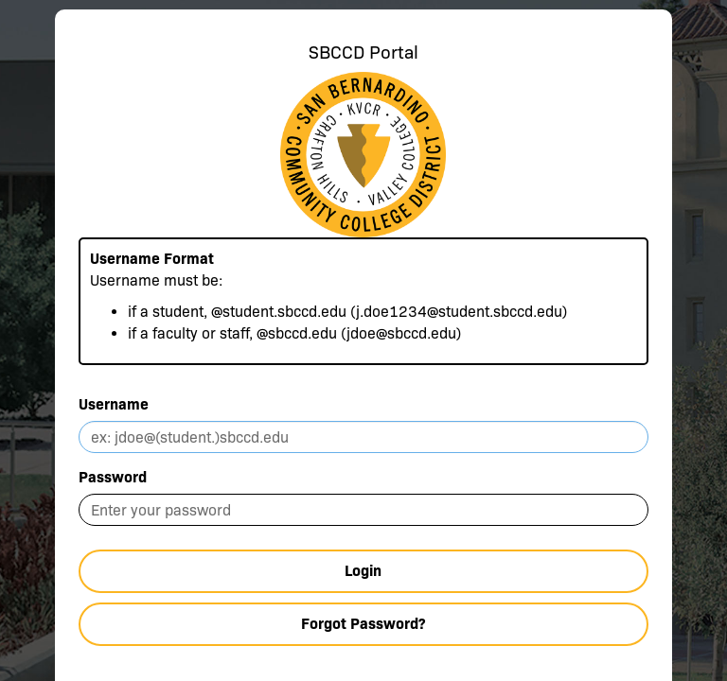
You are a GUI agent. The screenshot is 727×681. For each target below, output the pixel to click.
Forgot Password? (363, 624)
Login (363, 571)
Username (114, 404)
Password (113, 477)
